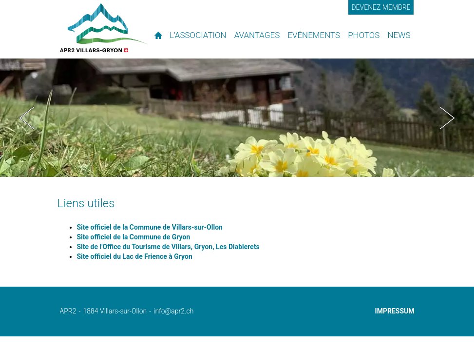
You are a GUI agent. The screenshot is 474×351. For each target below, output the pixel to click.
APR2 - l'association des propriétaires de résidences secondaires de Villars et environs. (104, 28)
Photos (363, 35)
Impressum (395, 311)
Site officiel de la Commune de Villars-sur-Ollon (150, 227)
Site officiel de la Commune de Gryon (133, 237)
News (398, 35)
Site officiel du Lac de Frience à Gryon (134, 256)
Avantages (257, 35)
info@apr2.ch (173, 311)
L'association (198, 35)
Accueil (158, 35)
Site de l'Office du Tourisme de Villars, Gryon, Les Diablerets (168, 247)
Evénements (313, 35)
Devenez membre (380, 7)
